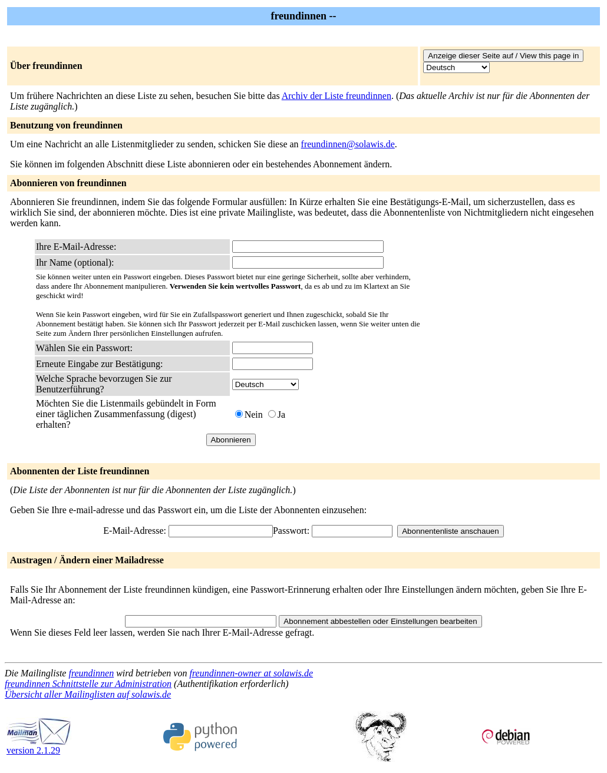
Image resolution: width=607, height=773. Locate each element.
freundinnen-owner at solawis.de (251, 673)
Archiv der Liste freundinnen (336, 96)
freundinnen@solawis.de (348, 144)
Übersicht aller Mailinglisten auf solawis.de (88, 694)
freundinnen (91, 673)
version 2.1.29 (38, 746)
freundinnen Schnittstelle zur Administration (88, 684)
